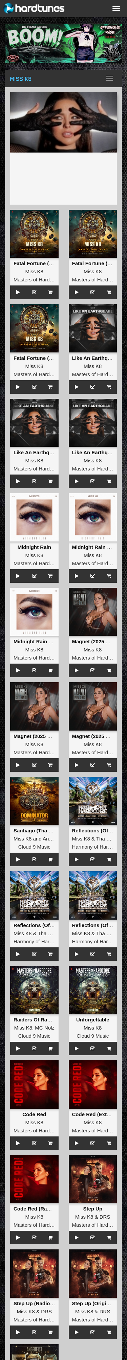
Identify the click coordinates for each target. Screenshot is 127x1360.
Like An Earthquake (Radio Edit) (52, 452)
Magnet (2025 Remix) (97, 641)
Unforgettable (92, 1019)
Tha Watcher (110, 839)
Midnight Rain (34, 547)
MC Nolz (45, 1028)
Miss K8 (34, 271)
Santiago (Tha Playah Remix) (48, 830)
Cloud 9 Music (34, 847)
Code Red (34, 1114)
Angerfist (53, 839)
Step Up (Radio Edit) (38, 1303)
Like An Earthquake (95, 358)
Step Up (92, 1209)
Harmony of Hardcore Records (48, 941)
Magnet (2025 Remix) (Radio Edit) (54, 736)
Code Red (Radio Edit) (40, 1209)
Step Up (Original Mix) (98, 1303)
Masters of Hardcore (37, 279)
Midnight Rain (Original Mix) (47, 641)
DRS (105, 1217)
